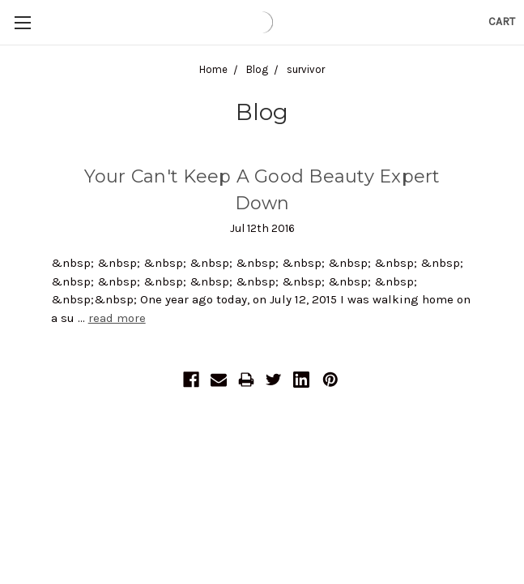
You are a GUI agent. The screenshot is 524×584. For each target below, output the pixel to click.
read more (117, 318)
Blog (257, 69)
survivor (306, 69)
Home (213, 69)
